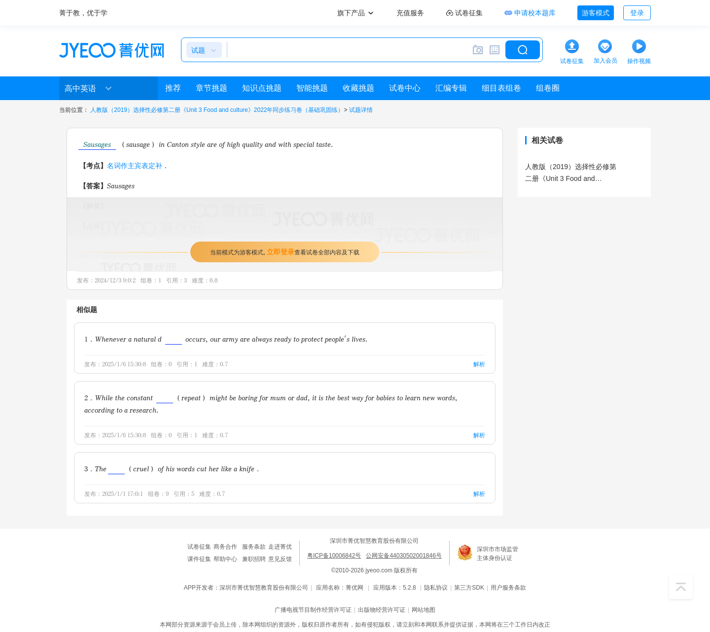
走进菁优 (280, 546)
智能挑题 (312, 88)
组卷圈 (548, 88)
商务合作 (225, 546)
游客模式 (595, 13)
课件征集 (199, 559)
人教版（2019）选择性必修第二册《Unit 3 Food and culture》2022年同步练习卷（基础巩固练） (217, 109)
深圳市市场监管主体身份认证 (497, 554)
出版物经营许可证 (381, 609)
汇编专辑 (451, 88)
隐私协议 (436, 587)
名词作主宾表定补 (134, 165)
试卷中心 (405, 88)
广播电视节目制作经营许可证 (313, 609)
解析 (479, 364)
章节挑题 (211, 88)
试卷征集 (199, 546)
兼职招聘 (254, 559)
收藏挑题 (358, 88)
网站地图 (423, 609)
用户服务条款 (508, 587)
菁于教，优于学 (83, 13)
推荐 (173, 88)
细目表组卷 (501, 88)
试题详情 (361, 109)
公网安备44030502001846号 (403, 555)
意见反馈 (280, 559)
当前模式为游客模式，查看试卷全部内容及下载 (284, 251)
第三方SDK (469, 587)
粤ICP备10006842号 (334, 555)
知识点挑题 (262, 88)
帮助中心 (225, 559)
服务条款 (254, 546)
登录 (637, 13)
